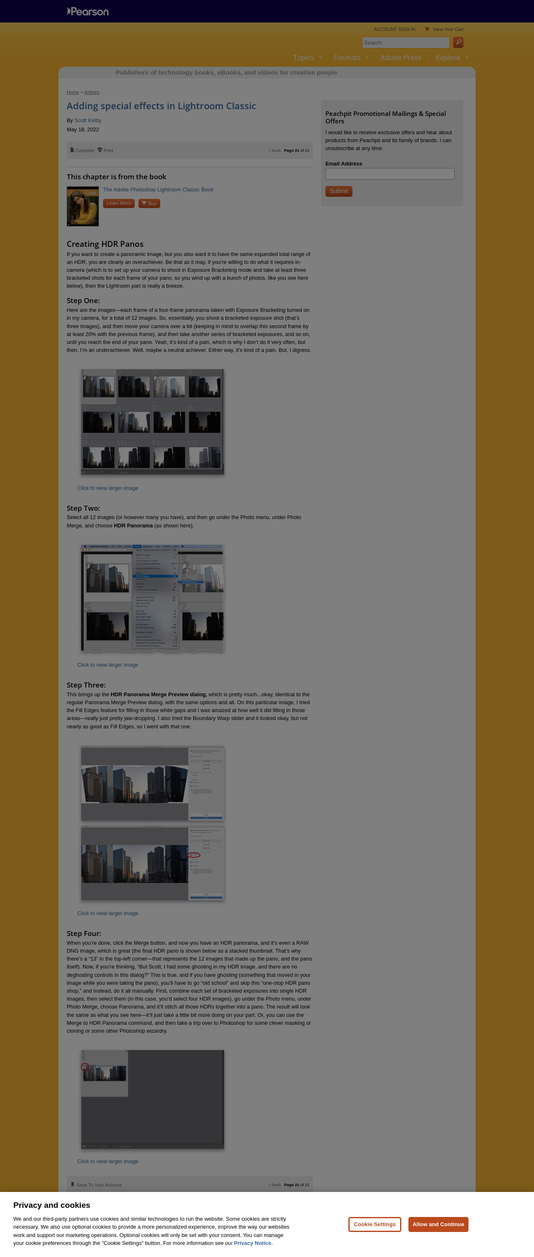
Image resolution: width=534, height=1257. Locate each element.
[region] (267, 1224)
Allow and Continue (438, 1224)
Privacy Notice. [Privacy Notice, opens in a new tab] (253, 1243)
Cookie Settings (374, 1224)
